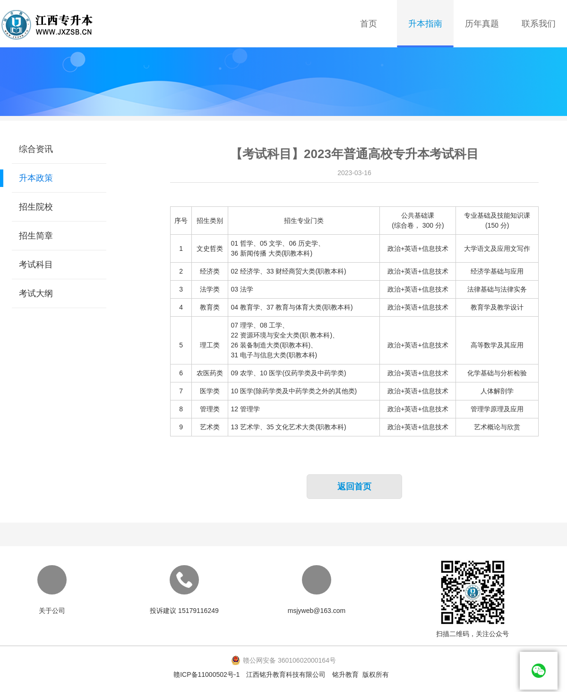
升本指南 (425, 23)
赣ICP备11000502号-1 (206, 674)
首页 (368, 23)
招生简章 (36, 235)
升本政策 (36, 178)
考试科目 (36, 264)
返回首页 (354, 486)
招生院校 (36, 207)
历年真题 (482, 23)
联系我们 (539, 23)
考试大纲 (36, 293)
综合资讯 (36, 149)
